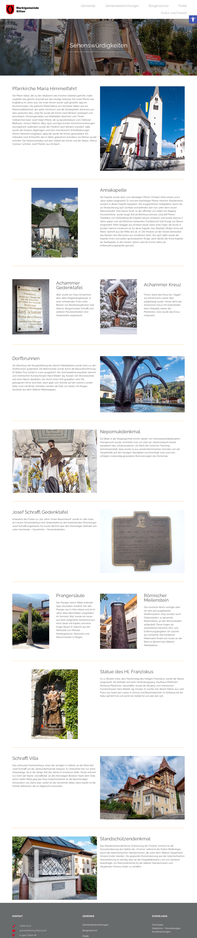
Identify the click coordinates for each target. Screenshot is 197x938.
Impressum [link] (158, 903)
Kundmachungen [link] (161, 877)
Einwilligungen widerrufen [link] (140, 935)
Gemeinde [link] (89, 6)
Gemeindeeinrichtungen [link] (123, 6)
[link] (193, 19)
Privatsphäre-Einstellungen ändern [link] (85, 935)
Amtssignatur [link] (159, 897)
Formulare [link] (157, 870)
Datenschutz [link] (158, 908)
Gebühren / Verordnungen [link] (166, 873)
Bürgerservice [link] (159, 6)
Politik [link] (183, 6)
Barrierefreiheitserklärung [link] (165, 914)
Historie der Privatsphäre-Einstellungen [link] (114, 935)
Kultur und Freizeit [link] (174, 13)
